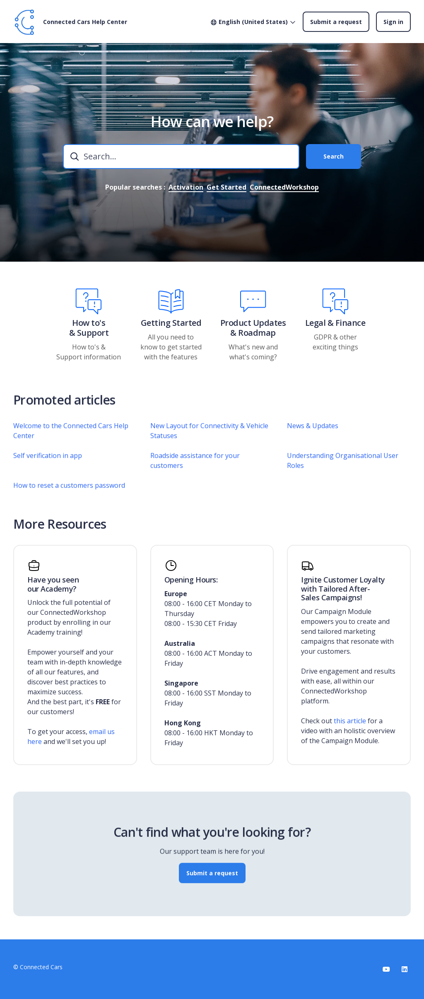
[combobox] (181, 156)
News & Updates (312, 435)
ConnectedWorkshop (284, 187)
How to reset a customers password (69, 495)
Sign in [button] (393, 22)
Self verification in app (47, 465)
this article (350, 720)
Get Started (226, 187)
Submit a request (336, 22)
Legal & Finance (335, 323)
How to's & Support (89, 328)
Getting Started (171, 323)
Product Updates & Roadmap (253, 328)
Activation (186, 187)
